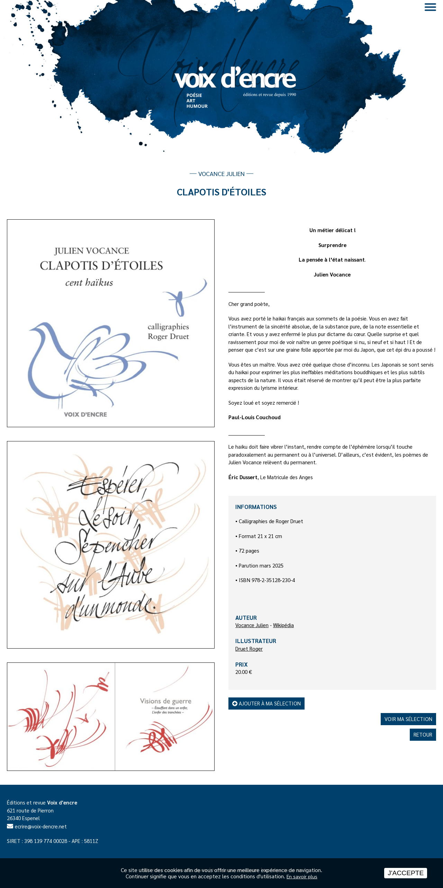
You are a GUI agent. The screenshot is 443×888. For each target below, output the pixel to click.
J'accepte (406, 873)
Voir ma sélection (408, 718)
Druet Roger (249, 648)
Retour (423, 734)
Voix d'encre (62, 802)
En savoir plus (302, 876)
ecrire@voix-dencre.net (41, 826)
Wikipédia (283, 625)
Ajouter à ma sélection (266, 703)
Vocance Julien (252, 625)
